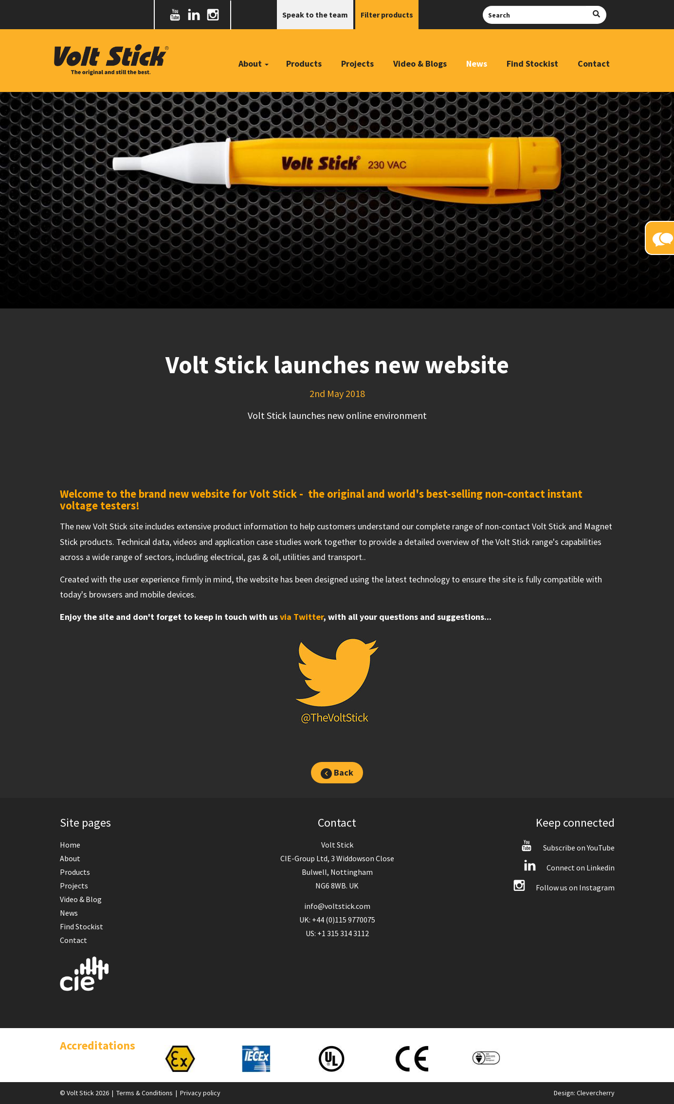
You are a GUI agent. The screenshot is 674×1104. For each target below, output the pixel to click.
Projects (357, 63)
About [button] (253, 63)
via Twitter (301, 616)
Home (70, 845)
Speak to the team (315, 14)
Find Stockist (532, 63)
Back (337, 773)
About (70, 858)
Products (304, 63)
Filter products (387, 14)
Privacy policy (200, 1092)
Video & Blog (81, 899)
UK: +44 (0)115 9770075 (337, 919)
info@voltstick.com (337, 906)
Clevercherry (596, 1092)
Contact (594, 63)
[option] (193, 1058)
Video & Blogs (420, 63)
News (476, 63)
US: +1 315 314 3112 (337, 933)
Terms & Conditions (144, 1092)
